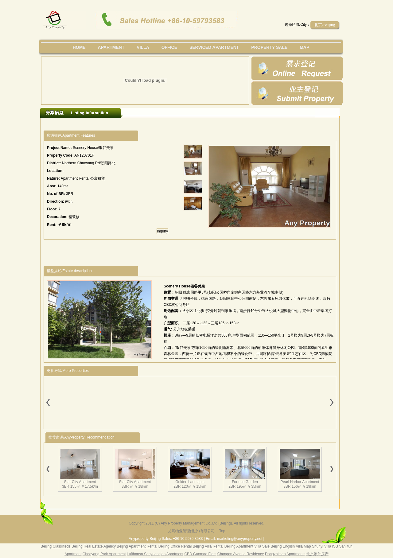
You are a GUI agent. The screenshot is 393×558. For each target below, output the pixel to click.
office (169, 47)
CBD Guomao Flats (200, 554)
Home (79, 47)
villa (143, 47)
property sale (269, 47)
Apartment (111, 47)
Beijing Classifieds (55, 546)
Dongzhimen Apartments (285, 554)
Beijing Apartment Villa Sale (247, 546)
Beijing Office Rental (175, 546)
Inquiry (162, 231)
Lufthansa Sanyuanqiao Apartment (155, 554)
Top (222, 531)
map (304, 47)
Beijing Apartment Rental (137, 546)
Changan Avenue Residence (240, 554)
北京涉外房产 (317, 554)
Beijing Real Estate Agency (94, 546)
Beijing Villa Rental (208, 546)
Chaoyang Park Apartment (104, 554)
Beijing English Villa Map (290, 546)
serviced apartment (214, 47)
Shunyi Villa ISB (325, 546)
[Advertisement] (156, 124)
